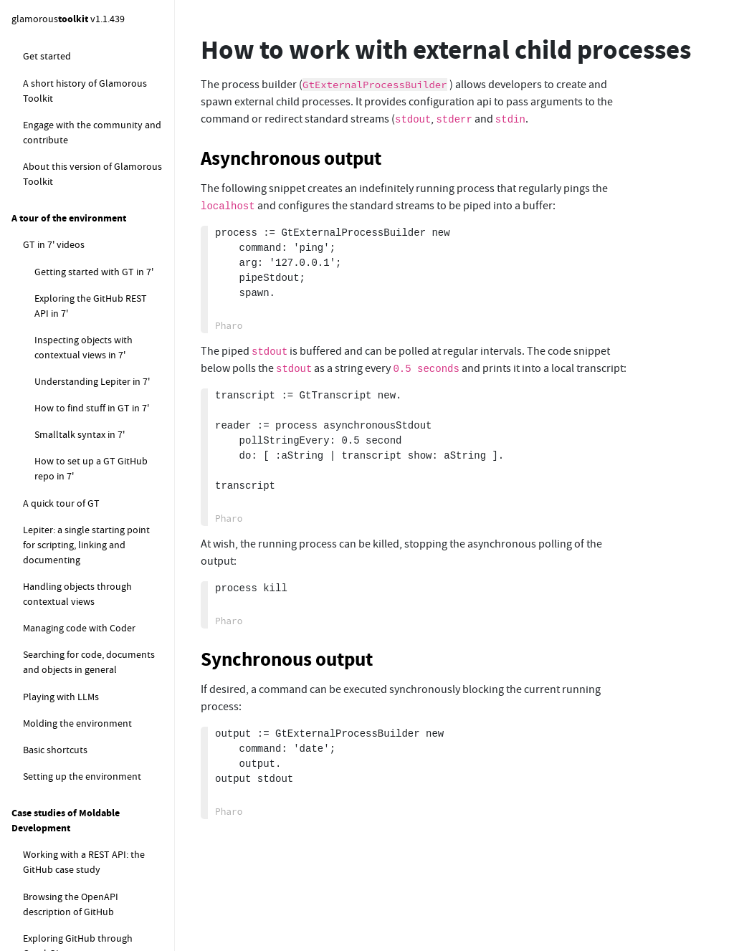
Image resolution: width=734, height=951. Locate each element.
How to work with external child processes (90, 257)
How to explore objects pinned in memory (88, 481)
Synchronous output (287, 659)
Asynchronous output (291, 158)
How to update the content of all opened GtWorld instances (97, 773)
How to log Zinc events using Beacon (84, 439)
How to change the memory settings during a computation (87, 648)
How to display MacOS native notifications (95, 397)
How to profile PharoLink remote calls (87, 913)
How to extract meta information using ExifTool (90, 356)
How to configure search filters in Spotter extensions (93, 606)
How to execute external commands (74, 215)
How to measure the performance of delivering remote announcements (89, 864)
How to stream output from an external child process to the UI (93, 306)
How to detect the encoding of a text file (93, 132)
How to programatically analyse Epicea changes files (91, 690)
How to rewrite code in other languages (95, 63)
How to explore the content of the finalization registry (98, 564)
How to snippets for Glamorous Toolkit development (90, 731)
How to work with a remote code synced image (92, 174)
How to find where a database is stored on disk (97, 814)
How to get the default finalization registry (71, 523)
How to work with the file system (93, 98)
